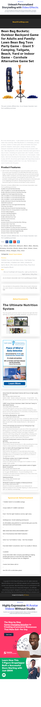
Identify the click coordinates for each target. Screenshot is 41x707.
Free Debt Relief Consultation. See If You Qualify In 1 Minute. (20, 546)
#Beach (26, 246)
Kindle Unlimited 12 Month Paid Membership (13, 201)
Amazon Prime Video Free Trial (10, 233)
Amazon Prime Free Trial (8, 215)
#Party (8, 250)
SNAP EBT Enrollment (7, 203)
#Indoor (30, 248)
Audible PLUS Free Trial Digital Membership (13, 204)
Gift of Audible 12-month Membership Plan (13, 190)
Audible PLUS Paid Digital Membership (12, 194)
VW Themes (26, 595)
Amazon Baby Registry (7, 211)
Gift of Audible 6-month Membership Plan (13, 197)
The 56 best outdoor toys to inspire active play (16, 458)
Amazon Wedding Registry (8, 213)
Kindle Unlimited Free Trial (8, 217)
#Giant (25, 248)
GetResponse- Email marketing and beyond (16, 520)
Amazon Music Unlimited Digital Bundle (12, 231)
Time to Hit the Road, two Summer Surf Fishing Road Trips (18, 425)
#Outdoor (2, 250)
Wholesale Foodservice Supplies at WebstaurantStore (17, 483)
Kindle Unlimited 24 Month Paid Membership (13, 192)
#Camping (3, 248)
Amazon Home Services (8, 219)
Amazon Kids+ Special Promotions (11, 226)
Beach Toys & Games (15, 254)
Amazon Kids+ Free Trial (8, 224)
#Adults (6, 246)
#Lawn (35, 248)
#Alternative (12, 246)
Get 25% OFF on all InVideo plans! (12, 570)
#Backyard (20, 246)
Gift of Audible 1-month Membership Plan (13, 199)
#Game (21, 248)
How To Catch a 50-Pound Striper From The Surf (16, 448)
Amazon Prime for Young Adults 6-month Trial (14, 210)
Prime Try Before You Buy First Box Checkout (13, 227)
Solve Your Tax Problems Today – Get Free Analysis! (18, 540)
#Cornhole (9, 248)
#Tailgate (13, 250)
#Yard (22, 250)
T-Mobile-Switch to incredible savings (14, 502)
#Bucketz (35, 246)
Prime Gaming (5, 220)
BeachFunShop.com (20, 22)
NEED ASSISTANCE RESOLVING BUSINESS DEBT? (15, 531)
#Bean (30, 246)
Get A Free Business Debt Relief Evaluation (15, 534)
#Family (15, 248)
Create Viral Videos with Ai (10, 564)
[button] (20, 27)
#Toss (18, 250)
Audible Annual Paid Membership (10, 189)
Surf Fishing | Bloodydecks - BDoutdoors (14, 415)
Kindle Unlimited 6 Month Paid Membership (13, 208)
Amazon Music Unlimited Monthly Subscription (14, 229)
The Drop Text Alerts (7, 206)
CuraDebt (6, 552)
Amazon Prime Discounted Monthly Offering (13, 222)
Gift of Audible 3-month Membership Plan (13, 196)
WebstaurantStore (8, 477)
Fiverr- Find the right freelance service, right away (17, 514)
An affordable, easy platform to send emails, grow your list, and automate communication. (20, 524)
